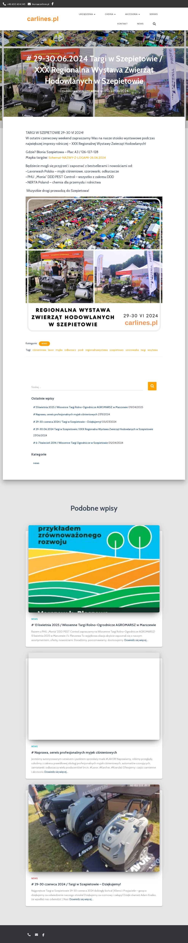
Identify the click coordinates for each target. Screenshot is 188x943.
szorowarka (132, 350)
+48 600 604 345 (16, 4)
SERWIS (153, 14)
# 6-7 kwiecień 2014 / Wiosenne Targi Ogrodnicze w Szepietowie (70, 442)
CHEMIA (110, 14)
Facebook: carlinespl (53, 4)
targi (143, 350)
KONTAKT (122, 23)
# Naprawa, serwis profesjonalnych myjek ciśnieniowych (65, 414)
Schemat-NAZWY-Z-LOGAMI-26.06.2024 (80, 157)
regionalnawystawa (96, 350)
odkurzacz (70, 350)
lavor (51, 350)
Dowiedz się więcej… (136, 640)
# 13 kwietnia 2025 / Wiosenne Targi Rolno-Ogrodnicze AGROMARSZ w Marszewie (80, 407)
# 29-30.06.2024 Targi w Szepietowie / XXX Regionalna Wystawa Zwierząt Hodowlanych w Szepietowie (93, 429)
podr (81, 350)
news (44, 343)
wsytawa (153, 350)
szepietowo (117, 350)
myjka (59, 350)
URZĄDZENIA (87, 14)
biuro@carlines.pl (40, 4)
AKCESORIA (132, 14)
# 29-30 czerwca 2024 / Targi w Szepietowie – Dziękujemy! (67, 421)
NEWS (140, 23)
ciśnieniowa (39, 350)
